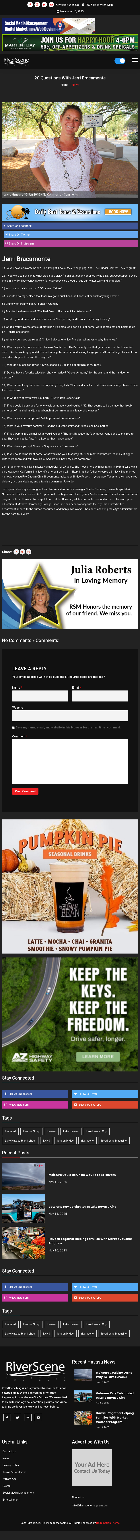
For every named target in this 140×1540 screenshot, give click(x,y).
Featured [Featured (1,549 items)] (10, 1131)
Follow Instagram (18, 1104)
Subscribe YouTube (89, 1104)
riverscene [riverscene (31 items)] (87, 1140)
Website (17, 707)
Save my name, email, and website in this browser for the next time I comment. (68, 727)
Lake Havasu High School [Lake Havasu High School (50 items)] (20, 1140)
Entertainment (11, 1499)
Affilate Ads (10, 1479)
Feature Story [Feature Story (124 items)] (31, 1131)
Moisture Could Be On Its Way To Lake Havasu (82, 1175)
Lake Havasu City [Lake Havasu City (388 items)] (96, 1131)
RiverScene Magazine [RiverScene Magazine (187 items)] (114, 1140)
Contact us (9, 1451)
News (6, 1458)
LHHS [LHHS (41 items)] (46, 1140)
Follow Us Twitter (88, 1093)
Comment (19, 736)
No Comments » (53, 194)
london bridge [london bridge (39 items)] (65, 1140)
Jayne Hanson (12, 194)
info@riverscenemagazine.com (90, 1505)
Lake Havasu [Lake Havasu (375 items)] (71, 1131)
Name (17, 687)
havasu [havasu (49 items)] (51, 1131)
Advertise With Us (67, 5)
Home (64, 85)
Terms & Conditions (14, 1472)
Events (7, 1486)
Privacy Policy (11, 1465)
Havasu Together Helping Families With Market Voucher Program (115, 1417)
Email (76, 687)
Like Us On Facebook (20, 1093)
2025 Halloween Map (97, 5)
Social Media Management (18, 1492)
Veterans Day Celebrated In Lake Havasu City (82, 1206)
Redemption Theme (108, 1522)
